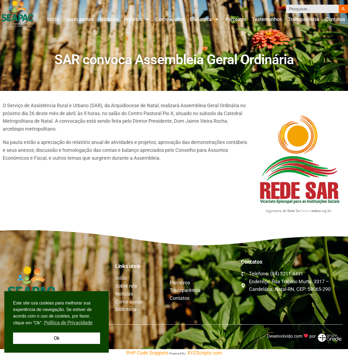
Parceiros (235, 19)
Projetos (137, 19)
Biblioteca (204, 19)
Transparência (303, 19)
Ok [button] (57, 338)
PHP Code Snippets (147, 353)
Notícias (109, 19)
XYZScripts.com (204, 353)
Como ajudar (170, 19)
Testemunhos (267, 19)
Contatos (335, 19)
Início (53, 19)
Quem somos (79, 19)
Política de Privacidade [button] (68, 322)
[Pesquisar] (343, 9)
